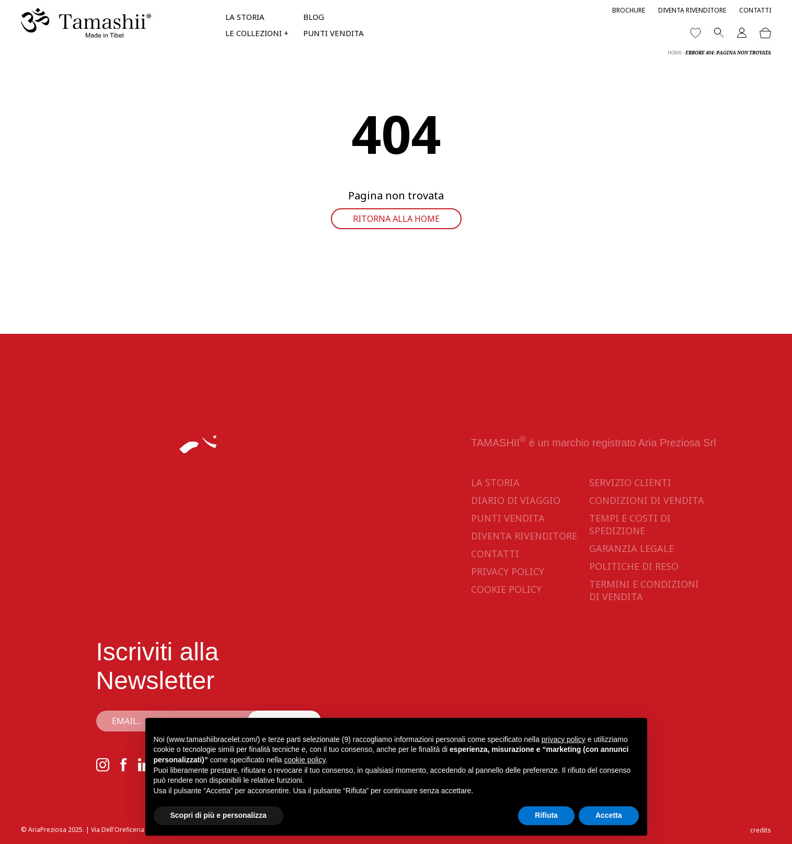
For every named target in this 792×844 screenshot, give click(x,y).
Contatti (755, 10)
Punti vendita (333, 33)
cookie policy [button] (304, 760)
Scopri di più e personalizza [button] (218, 815)
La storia (245, 17)
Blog (313, 17)
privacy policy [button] (564, 739)
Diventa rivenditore (692, 10)
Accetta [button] (608, 815)
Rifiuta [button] (546, 815)
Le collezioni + (257, 33)
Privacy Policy (507, 571)
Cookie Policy (506, 589)
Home (675, 52)
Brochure (628, 10)
